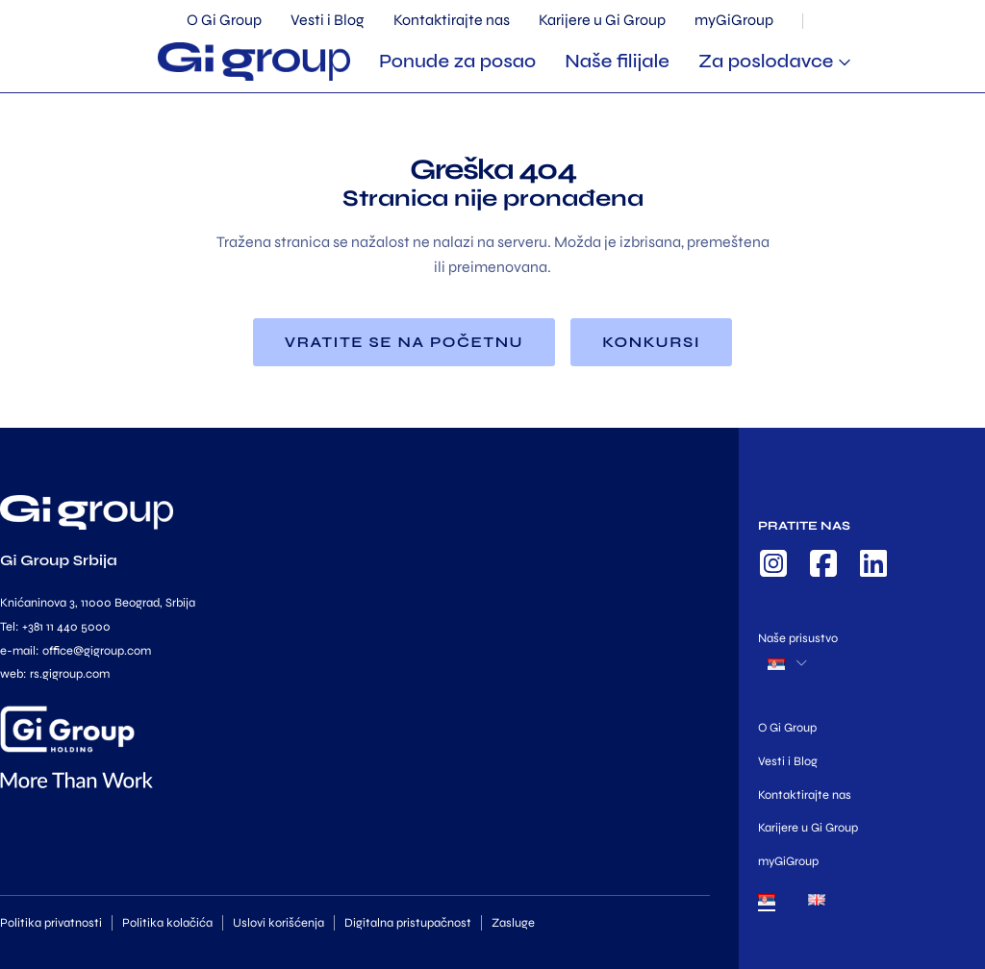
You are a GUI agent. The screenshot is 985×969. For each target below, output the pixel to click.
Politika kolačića (167, 923)
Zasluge (513, 923)
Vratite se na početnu (404, 342)
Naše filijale (617, 61)
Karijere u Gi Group (602, 20)
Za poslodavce (766, 61)
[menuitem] (766, 903)
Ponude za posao (457, 61)
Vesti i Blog (327, 20)
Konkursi (651, 342)
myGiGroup (734, 20)
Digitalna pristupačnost (407, 923)
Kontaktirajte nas (451, 20)
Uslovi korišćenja (278, 923)
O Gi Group (224, 20)
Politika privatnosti (51, 923)
